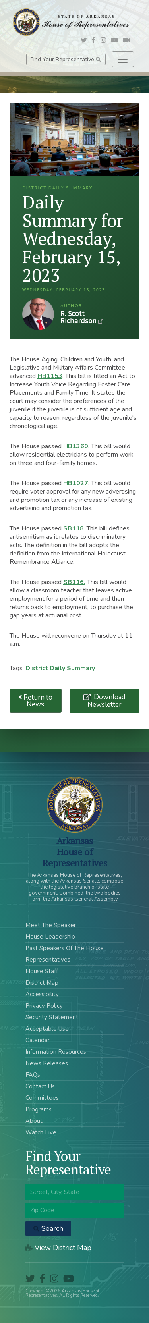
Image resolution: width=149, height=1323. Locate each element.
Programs (38, 1109)
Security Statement (51, 1017)
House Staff (41, 971)
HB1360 (75, 446)
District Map (41, 983)
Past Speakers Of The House (64, 948)
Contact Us (40, 1086)
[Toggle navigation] (123, 59)
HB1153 (49, 376)
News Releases (46, 1063)
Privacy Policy (44, 1006)
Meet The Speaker (50, 925)
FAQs (32, 1075)
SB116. (74, 582)
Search (48, 1228)
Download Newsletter (106, 700)
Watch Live (40, 1132)
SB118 (73, 528)
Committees (42, 1098)
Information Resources (55, 1052)
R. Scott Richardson (38, 314)
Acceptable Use (47, 1029)
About (34, 1121)
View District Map (58, 1247)
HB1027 (75, 483)
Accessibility (42, 994)
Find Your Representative (66, 59)
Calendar (37, 1040)
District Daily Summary (60, 668)
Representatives (47, 960)
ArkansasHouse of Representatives (74, 851)
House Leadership (50, 937)
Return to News (36, 701)
